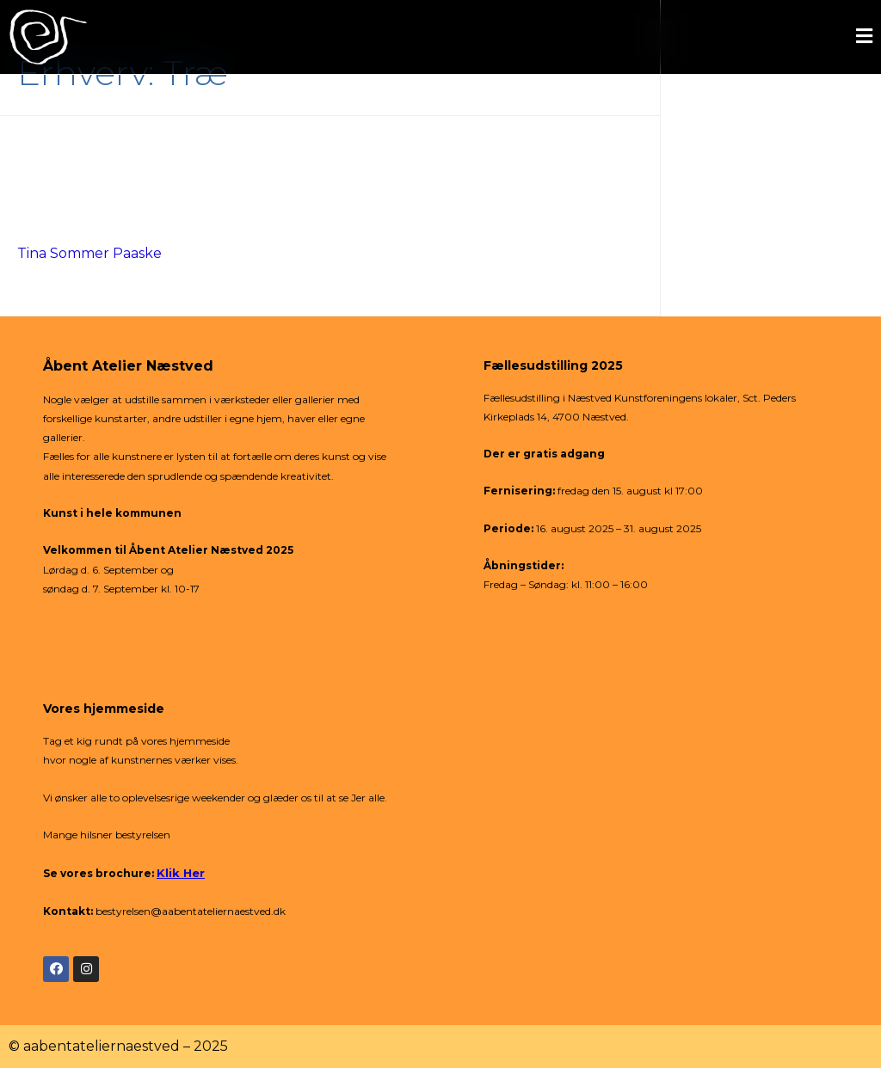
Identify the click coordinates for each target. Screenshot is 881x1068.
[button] (528, 37)
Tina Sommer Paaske (89, 253)
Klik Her (181, 873)
